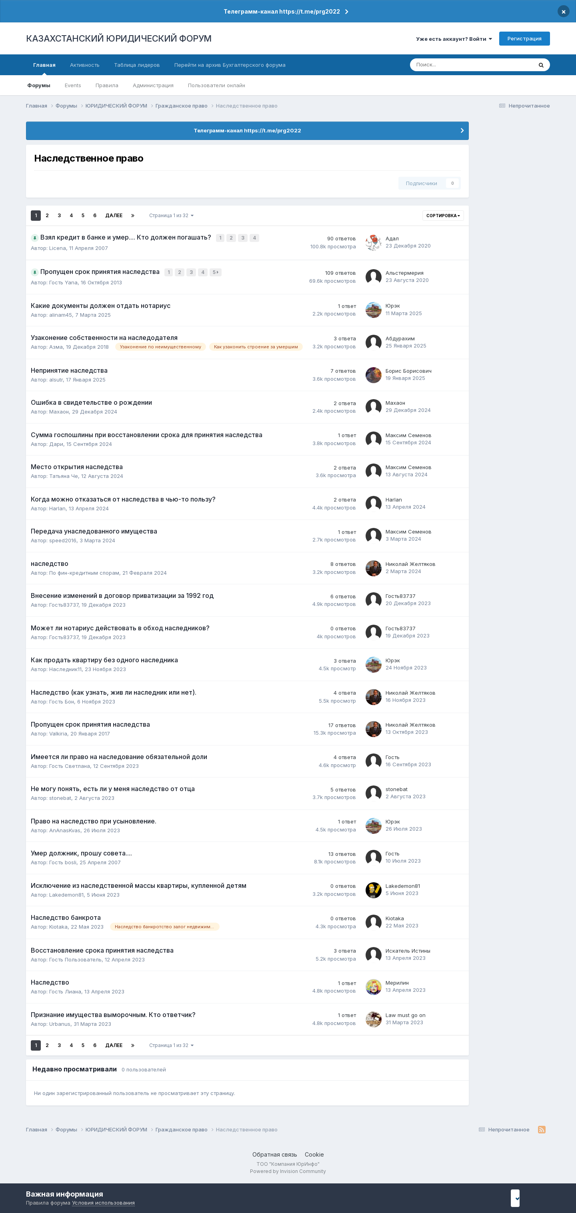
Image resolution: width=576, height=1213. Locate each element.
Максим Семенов (409, 433)
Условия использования (103, 1202)
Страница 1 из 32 (171, 215)
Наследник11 (65, 667)
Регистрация (525, 38)
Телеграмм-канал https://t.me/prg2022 (282, 11)
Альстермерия (405, 271)
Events (73, 85)
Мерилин (397, 980)
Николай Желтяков (411, 562)
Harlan (57, 506)
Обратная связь (274, 1152)
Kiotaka (58, 924)
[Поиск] (445, 64)
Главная (44, 68)
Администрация (153, 85)
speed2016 (62, 538)
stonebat (60, 796)
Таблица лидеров (137, 65)
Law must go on (406, 1013)
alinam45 (60, 313)
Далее (113, 215)
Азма (56, 345)
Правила (107, 85)
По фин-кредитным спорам (84, 571)
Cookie (314, 1152)
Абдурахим (400, 336)
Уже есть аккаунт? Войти (454, 39)
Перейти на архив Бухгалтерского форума (230, 65)
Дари (56, 442)
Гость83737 (63, 603)
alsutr (56, 377)
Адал (392, 238)
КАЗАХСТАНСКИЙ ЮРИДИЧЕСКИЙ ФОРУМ (119, 38)
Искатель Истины (408, 948)
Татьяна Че (63, 474)
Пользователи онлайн (216, 85)
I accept (527, 1198)
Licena (57, 247)
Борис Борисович (409, 369)
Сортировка (443, 215)
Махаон (59, 409)
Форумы (38, 85)
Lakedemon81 (66, 892)
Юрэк (393, 304)
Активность (85, 65)
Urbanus (59, 1022)
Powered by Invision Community (288, 1169)
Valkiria (58, 731)
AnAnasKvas (64, 828)
